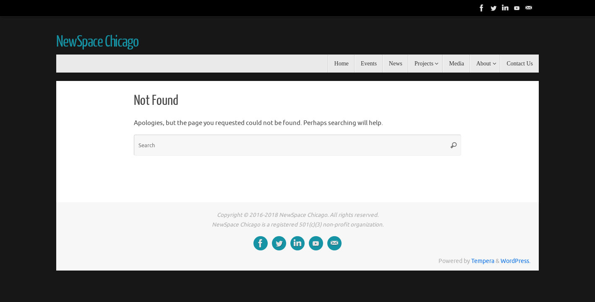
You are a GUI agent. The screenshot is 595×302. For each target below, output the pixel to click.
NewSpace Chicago (97, 42)
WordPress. (515, 261)
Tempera (482, 261)
